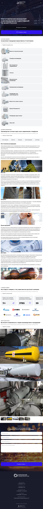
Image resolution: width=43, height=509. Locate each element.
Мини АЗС (12, 122)
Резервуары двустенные (16, 115)
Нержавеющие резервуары (16, 87)
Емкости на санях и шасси (16, 101)
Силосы (11, 72)
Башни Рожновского (15, 108)
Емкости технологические (16, 51)
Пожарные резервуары (15, 58)
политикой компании (30, 467)
